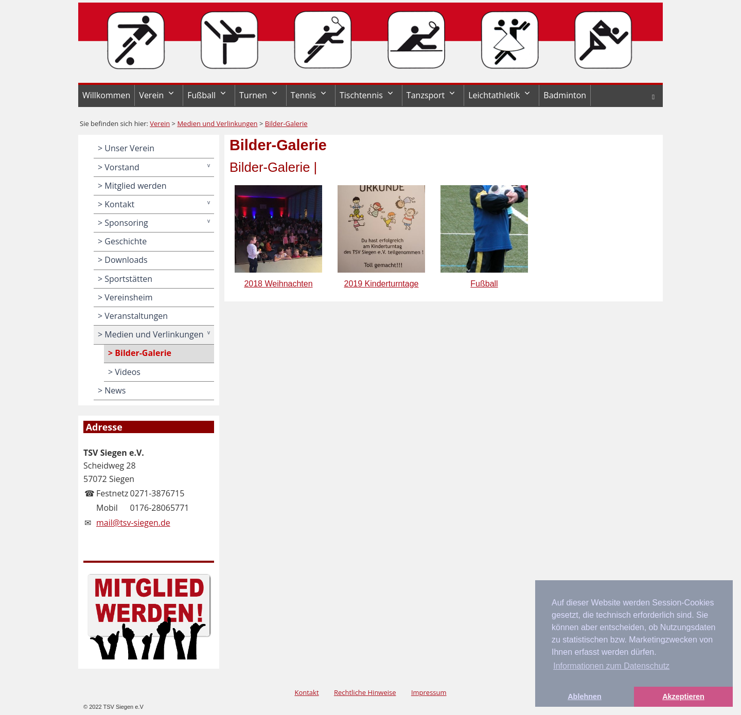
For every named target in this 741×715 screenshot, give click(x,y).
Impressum (429, 692)
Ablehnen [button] (585, 696)
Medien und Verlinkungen (217, 123)
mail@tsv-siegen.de (133, 522)
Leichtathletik (494, 95)
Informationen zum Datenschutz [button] (611, 666)
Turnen (253, 95)
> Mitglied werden (132, 185)
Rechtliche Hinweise (365, 692)
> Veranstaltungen (133, 315)
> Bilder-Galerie (139, 353)
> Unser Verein (126, 148)
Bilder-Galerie (286, 123)
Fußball (201, 95)
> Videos (124, 372)
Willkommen (106, 95)
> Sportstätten (125, 278)
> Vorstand (118, 167)
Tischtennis (361, 95)
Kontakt (306, 692)
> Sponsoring (123, 222)
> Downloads (123, 259)
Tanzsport (426, 95)
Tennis (303, 95)
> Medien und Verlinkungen (151, 334)
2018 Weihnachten (278, 234)
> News (112, 390)
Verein (151, 95)
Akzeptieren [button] (683, 696)
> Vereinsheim (125, 297)
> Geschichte (122, 241)
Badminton (564, 95)
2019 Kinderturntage (381, 234)
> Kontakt (116, 204)
